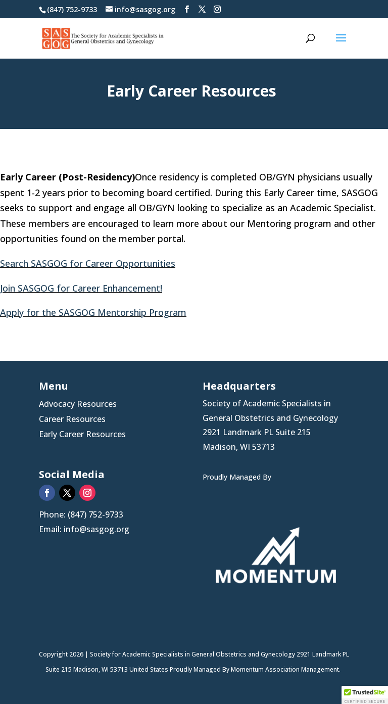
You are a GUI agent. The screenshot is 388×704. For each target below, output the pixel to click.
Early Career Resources (82, 435)
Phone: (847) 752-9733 (81, 514)
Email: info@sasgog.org (84, 529)
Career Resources (72, 420)
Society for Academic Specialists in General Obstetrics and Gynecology (193, 654)
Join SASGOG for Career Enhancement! (81, 288)
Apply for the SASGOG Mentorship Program (93, 312)
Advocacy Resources (78, 404)
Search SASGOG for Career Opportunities (87, 263)
